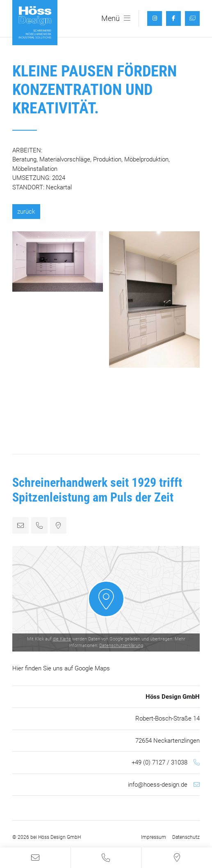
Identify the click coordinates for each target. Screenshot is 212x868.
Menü (115, 18)
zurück (26, 211)
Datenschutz (186, 837)
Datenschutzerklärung (121, 645)
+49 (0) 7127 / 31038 (159, 762)
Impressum (153, 837)
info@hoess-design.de (157, 784)
